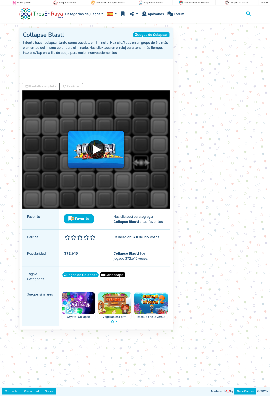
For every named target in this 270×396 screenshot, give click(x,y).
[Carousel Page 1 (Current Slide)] (112, 321)
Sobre (49, 391)
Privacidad (31, 391)
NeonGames (245, 391)
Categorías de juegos (82, 14)
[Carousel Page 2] (117, 321)
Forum (175, 14)
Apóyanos (152, 14)
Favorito (78, 219)
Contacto (11, 391)
